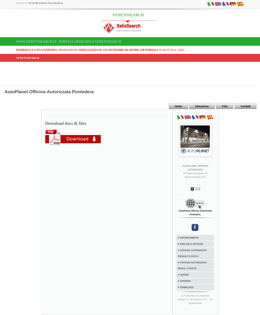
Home (178, 106)
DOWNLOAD (186, 287)
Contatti (246, 106)
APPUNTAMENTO (189, 238)
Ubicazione (202, 106)
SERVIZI (184, 275)
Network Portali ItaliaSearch (45, 3)
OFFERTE (185, 281)
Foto (225, 106)
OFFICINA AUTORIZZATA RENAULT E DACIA (192, 253)
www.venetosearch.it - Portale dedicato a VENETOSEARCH (68, 41)
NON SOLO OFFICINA (191, 244)
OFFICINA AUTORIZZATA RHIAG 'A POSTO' (192, 265)
